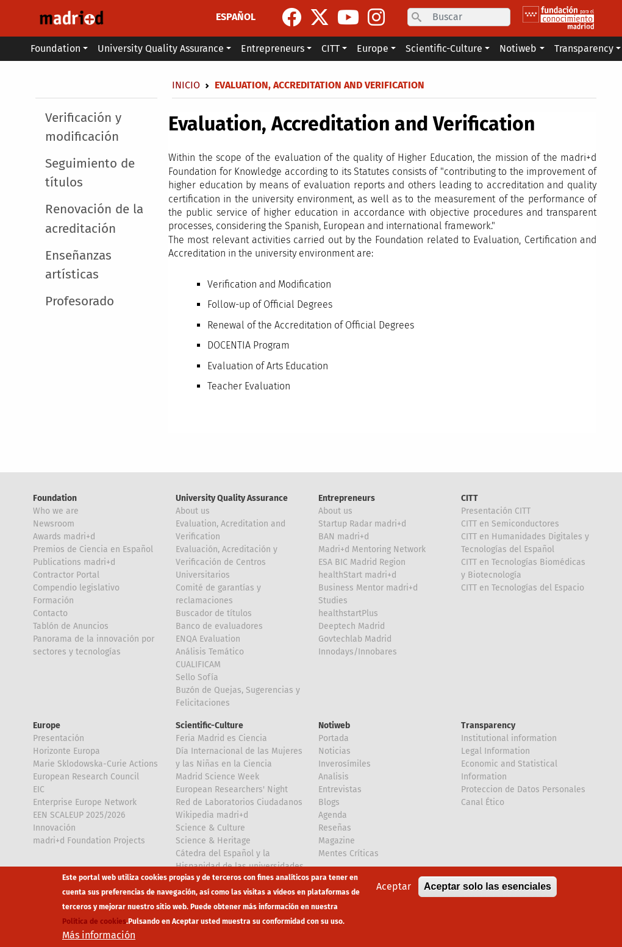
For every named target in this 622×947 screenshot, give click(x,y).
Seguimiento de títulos (90, 173)
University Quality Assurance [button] (161, 48)
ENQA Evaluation (208, 639)
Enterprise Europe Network (85, 802)
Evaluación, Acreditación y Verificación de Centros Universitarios (226, 562)
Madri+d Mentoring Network (372, 549)
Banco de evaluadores (219, 626)
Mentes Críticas (348, 853)
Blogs (329, 802)
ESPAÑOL (236, 17)
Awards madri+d (64, 536)
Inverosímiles (344, 764)
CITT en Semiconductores (510, 524)
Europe (46, 725)
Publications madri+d (74, 562)
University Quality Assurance (232, 498)
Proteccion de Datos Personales (523, 789)
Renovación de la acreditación (94, 219)
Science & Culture (210, 828)
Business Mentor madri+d (368, 588)
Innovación (54, 828)
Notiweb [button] (518, 48)
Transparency (488, 725)
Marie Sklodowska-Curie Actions (95, 764)
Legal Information (495, 751)
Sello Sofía (197, 677)
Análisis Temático (210, 652)
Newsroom (53, 524)
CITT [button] (330, 48)
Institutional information (509, 738)
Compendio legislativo (76, 588)
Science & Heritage (213, 840)
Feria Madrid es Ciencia (221, 738)
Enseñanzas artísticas (78, 265)
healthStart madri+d (357, 575)
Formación (53, 600)
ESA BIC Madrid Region (362, 562)
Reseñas (334, 828)
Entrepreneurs (346, 498)
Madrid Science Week (217, 776)
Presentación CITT (496, 511)
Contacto (50, 613)
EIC (39, 789)
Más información (98, 935)
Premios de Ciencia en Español (93, 549)
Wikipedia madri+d (212, 815)
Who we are (56, 511)
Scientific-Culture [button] (444, 48)
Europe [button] (372, 48)
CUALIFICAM (198, 664)
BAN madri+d (343, 536)
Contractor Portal (66, 575)
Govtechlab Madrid (354, 639)
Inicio (186, 85)
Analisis (333, 776)
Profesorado (79, 301)
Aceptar (393, 886)
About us (193, 511)
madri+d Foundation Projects (89, 840)
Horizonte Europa (66, 751)
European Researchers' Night (232, 789)
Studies (333, 600)
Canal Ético (482, 802)
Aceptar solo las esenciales (487, 886)
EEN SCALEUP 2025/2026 (79, 815)
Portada (333, 738)
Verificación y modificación (83, 127)
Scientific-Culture (209, 725)
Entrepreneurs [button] (272, 48)
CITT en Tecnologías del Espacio (522, 588)
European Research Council (86, 776)
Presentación (58, 738)
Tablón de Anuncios (71, 626)
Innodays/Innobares (357, 652)
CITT (469, 498)
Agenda (332, 815)
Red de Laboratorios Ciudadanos (239, 802)
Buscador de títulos (214, 613)
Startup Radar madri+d (362, 524)
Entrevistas (340, 789)
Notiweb (334, 725)
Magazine (336, 840)
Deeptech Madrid (351, 626)
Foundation (55, 498)
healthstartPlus (348, 613)
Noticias (334, 751)
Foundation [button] (55, 48)
